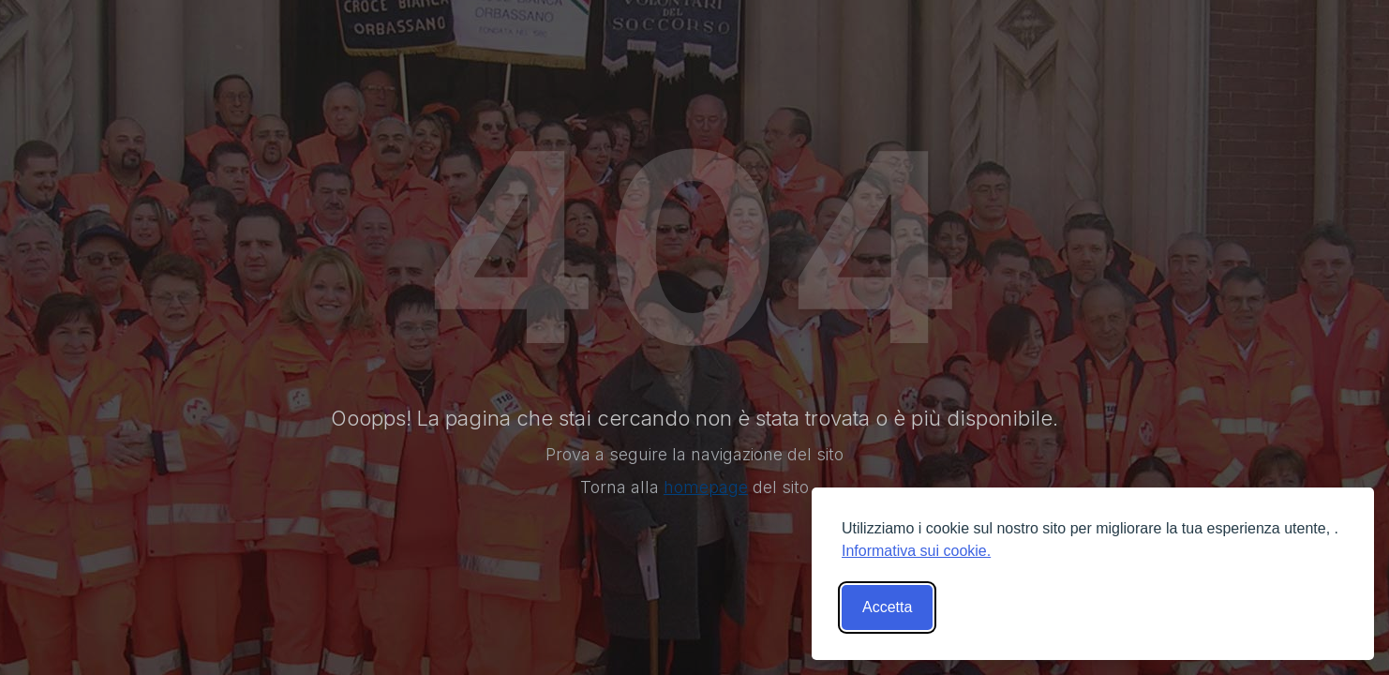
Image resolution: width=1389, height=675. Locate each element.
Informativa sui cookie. (916, 551)
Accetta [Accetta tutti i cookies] (887, 607)
